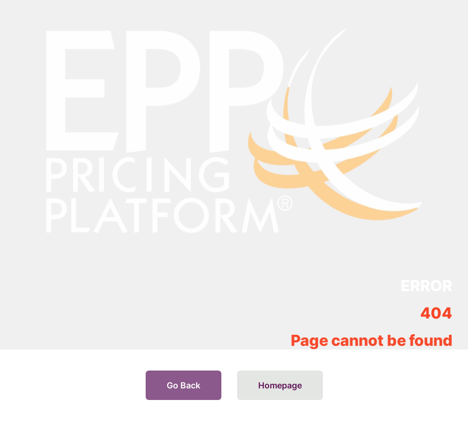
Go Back (183, 385)
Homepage (280, 385)
